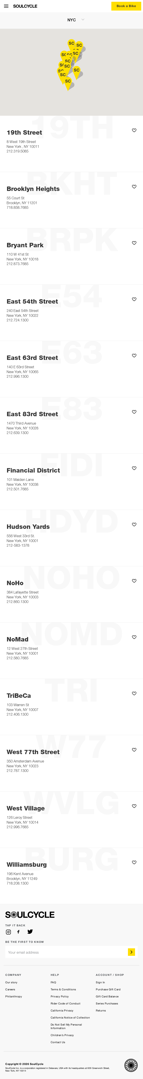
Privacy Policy (60, 996)
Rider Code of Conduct (66, 1003)
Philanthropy (13, 996)
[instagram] (8, 932)
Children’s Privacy (62, 1035)
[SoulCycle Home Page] (25, 6)
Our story (11, 982)
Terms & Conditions (63, 989)
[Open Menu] (6, 6)
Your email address (23, 952)
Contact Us (58, 1042)
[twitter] (30, 932)
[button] (135, 130)
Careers (10, 989)
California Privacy (62, 1010)
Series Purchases (107, 1003)
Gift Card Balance (107, 996)
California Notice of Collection (70, 1017)
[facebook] (19, 932)
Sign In (100, 982)
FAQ (53, 982)
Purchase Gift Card (108, 989)
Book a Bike (126, 6)
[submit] (131, 952)
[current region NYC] (71, 20)
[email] (71, 952)
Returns (101, 1010)
